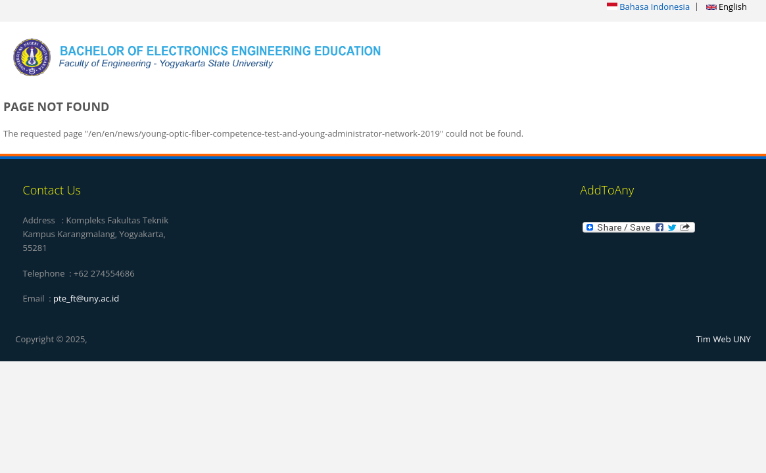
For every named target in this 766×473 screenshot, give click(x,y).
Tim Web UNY (723, 339)
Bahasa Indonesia (648, 6)
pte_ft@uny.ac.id (86, 298)
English (726, 6)
